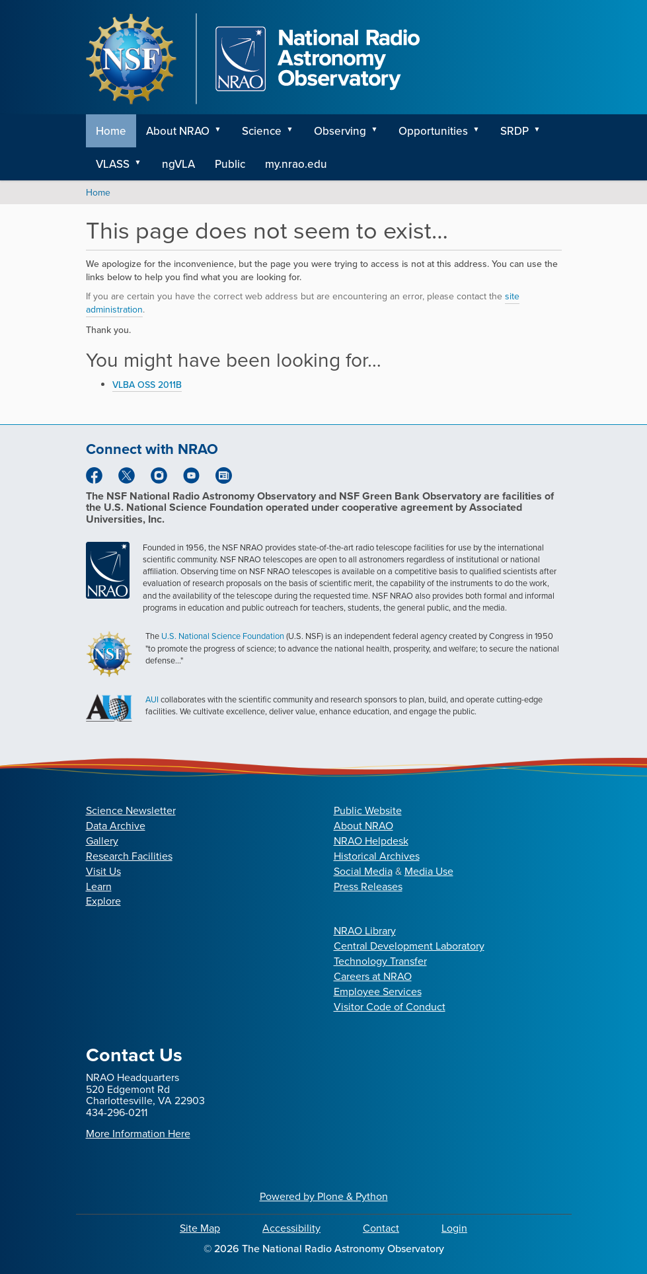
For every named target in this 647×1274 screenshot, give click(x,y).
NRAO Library (365, 930)
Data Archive (115, 825)
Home (111, 131)
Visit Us (103, 871)
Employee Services (378, 991)
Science (262, 131)
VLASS (113, 164)
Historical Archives (377, 856)
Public (230, 164)
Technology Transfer (380, 961)
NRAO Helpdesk (371, 840)
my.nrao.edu (296, 164)
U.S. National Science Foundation (222, 636)
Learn (99, 886)
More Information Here (138, 1133)
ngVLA (178, 164)
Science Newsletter (131, 810)
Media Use (428, 871)
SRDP (514, 131)
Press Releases (368, 886)
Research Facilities (129, 856)
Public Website (368, 810)
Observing (340, 131)
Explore (103, 901)
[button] (222, 130)
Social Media (363, 871)
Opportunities (433, 131)
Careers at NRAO (373, 976)
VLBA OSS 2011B (147, 384)
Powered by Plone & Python (324, 1196)
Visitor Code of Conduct (389, 1006)
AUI (152, 699)
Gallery (102, 840)
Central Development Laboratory (409, 946)
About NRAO (177, 131)
